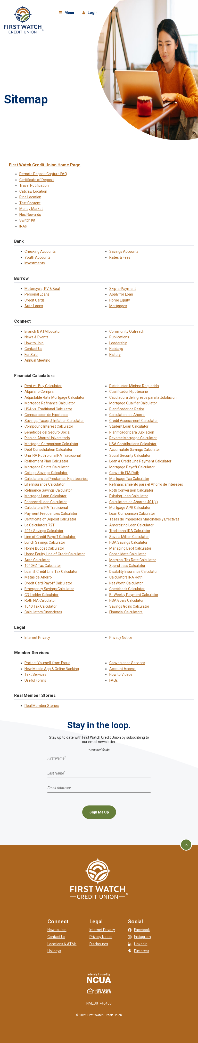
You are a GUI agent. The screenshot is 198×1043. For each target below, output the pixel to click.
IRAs (23, 226)
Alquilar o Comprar (39, 391)
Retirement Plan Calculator (46, 461)
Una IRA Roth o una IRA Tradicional (52, 455)
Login (90, 13)
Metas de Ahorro (38, 577)
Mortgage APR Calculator (130, 508)
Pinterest (141, 951)
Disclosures (98, 944)
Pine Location (30, 197)
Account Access (122, 669)
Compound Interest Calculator (48, 426)
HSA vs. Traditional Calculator (48, 409)
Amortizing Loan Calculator (131, 525)
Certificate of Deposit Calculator (50, 519)
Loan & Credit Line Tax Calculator (51, 571)
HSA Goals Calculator (126, 600)
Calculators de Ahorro (127, 415)
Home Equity (119, 300)
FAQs (113, 680)
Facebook (142, 930)
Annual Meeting (37, 360)
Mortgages (118, 306)
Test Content (29, 203)
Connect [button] (58, 921)
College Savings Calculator (46, 473)
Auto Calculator (37, 560)
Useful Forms (35, 680)
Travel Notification (34, 185)
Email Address (59, 788)
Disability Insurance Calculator (133, 571)
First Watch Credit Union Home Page (44, 164)
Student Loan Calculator (128, 426)
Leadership (118, 343)
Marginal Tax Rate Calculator (132, 560)
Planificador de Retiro (126, 409)
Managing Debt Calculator (130, 548)
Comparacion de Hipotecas (46, 415)
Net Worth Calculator (126, 583)
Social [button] (135, 921)
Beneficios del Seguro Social (47, 432)
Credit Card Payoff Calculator (48, 583)
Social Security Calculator (130, 455)
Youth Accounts (37, 257)
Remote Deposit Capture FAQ (43, 174)
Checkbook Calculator (127, 589)
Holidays (116, 349)
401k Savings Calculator (43, 531)
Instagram (142, 937)
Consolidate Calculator (127, 554)
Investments (34, 263)
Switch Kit (27, 220)
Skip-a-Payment (122, 289)
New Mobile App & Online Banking (51, 669)
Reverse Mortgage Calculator (133, 438)
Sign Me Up (99, 812)
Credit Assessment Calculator (133, 421)
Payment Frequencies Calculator (50, 513)
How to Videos (121, 674)
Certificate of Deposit (36, 180)
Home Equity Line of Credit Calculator (54, 554)
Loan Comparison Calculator (132, 513)
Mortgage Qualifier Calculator (133, 403)
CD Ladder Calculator (41, 595)
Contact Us (33, 349)
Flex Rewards (30, 215)
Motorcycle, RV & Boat (42, 289)
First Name (56, 758)
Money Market (31, 209)
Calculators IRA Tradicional (46, 508)
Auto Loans (33, 306)
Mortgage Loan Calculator (45, 496)
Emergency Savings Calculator (49, 589)
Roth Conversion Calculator (131, 490)
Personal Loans (37, 294)
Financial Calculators (126, 612)
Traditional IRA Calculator (129, 531)
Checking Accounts (40, 251)
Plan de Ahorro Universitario (47, 438)
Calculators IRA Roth (126, 577)
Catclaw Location (33, 191)
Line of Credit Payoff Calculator (50, 537)
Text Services (35, 674)
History (115, 355)
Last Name (56, 773)
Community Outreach (126, 331)
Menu (67, 13)
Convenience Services (127, 663)
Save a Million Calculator (129, 537)
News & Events (36, 337)
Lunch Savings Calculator (44, 542)
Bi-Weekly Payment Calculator (133, 595)
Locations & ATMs (62, 944)
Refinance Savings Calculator (48, 490)
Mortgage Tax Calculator (129, 479)
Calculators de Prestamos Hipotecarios (56, 479)
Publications (119, 337)
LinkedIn (140, 944)
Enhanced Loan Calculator (45, 502)
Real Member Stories (41, 706)
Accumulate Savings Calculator (134, 449)
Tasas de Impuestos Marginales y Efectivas (144, 519)
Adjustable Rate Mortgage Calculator (54, 397)
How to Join (34, 343)
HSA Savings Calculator (128, 542)
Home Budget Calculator (44, 548)
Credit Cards (34, 300)
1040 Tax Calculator (40, 606)
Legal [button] (96, 921)
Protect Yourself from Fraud (47, 663)
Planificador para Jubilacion (131, 432)
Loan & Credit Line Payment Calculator (140, 461)
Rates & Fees (119, 257)
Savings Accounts (123, 251)
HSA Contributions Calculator (132, 444)
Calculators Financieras (43, 612)
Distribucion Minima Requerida (134, 386)
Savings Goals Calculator (129, 606)
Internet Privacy (37, 637)
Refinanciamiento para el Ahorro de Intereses (146, 484)
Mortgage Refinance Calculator (49, 403)
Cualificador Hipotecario (128, 391)
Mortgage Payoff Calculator (132, 467)
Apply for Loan (121, 294)
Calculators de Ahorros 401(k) (133, 502)
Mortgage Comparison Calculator (51, 444)
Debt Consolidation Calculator (48, 449)
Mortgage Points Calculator (46, 467)
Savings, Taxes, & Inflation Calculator (54, 421)
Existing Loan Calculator (128, 496)
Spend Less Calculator (127, 566)
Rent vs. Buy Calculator (43, 386)
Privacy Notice (120, 637)
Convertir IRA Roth (124, 473)
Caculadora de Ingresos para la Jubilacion (143, 397)
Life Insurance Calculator (44, 484)
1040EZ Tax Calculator (42, 566)
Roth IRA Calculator (40, 600)
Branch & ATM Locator (42, 331)
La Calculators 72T (39, 525)
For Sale (31, 355)
